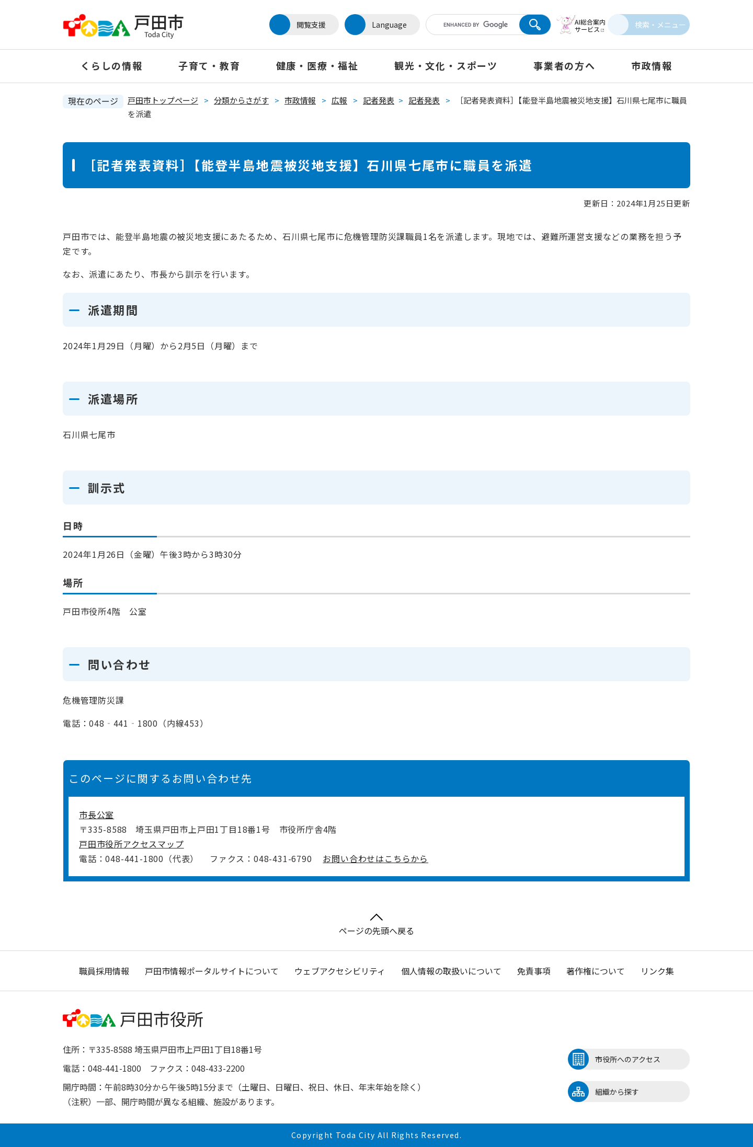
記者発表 (378, 100)
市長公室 (96, 814)
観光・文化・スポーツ (446, 65)
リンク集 (657, 971)
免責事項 (534, 971)
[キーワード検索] (461, 25)
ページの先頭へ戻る (376, 925)
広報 (339, 100)
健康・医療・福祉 (317, 65)
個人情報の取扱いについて (451, 971)
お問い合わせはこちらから (375, 858)
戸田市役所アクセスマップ (131, 844)
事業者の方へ (564, 65)
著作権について (595, 971)
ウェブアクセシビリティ (339, 971)
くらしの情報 (112, 65)
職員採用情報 (104, 971)
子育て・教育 (209, 65)
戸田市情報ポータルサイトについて (212, 971)
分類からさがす (241, 100)
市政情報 (651, 65)
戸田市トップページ (163, 100)
